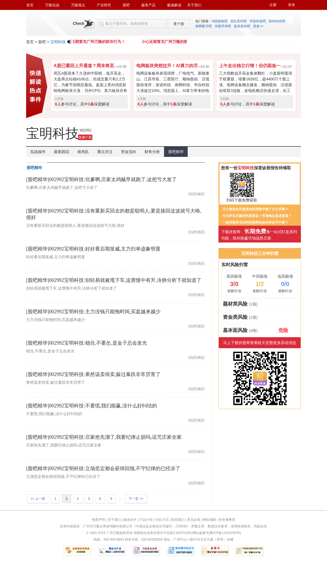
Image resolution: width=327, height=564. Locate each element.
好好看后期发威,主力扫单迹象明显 (55, 257)
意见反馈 (193, 520)
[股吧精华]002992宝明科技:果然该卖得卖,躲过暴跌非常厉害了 (93, 374)
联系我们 (177, 520)
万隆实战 (52, 5)
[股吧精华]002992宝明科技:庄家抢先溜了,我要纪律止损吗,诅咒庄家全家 (104, 437)
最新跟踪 (61, 151)
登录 (291, 5)
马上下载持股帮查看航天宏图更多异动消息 (259, 342)
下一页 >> (136, 499)
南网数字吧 (203, 26)
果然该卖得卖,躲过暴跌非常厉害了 (55, 382)
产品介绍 (146, 520)
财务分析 (152, 151)
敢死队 (83, 151)
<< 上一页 (38, 499)
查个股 (178, 24)
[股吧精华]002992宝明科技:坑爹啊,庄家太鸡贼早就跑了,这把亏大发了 (101, 179)
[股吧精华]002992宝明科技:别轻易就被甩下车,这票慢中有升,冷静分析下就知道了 (113, 280)
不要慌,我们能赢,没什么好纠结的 (54, 414)
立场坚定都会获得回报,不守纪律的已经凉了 (63, 476)
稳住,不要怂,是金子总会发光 (50, 351)
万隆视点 (78, 5)
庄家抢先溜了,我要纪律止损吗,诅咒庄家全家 (63, 445)
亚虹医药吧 (238, 21)
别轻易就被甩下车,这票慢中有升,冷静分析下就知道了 (71, 288)
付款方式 (161, 520)
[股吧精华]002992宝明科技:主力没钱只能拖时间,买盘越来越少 (93, 311)
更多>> (258, 26)
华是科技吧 (258, 21)
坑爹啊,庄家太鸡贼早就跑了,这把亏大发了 (62, 187)
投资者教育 (227, 520)
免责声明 (98, 520)
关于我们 (194, 5)
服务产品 (148, 5)
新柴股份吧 (242, 26)
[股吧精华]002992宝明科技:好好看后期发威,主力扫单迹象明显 (93, 249)
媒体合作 (130, 520)
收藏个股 (85, 137)
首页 (30, 5)
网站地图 (209, 520)
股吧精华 (176, 151)
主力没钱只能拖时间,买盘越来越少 (55, 319)
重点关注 (105, 151)
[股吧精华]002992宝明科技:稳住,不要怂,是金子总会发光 (86, 343)
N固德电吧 (220, 21)
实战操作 (38, 151)
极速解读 (174, 5)
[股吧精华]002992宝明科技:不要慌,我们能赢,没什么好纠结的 (91, 405)
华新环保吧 (223, 26)
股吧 (126, 5)
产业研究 (104, 5)
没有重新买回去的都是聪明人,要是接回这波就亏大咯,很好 (75, 225)
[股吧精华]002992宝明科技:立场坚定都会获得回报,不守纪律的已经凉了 (103, 468)
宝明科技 (58, 42)
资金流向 (128, 151)
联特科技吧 (277, 21)
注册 (272, 5)
